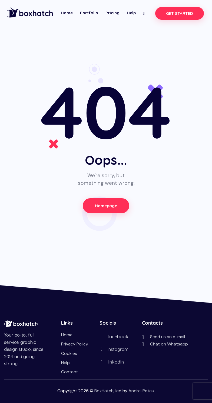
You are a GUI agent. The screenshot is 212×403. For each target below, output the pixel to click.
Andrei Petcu (141, 391)
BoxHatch (104, 391)
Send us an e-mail (167, 337)
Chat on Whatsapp (169, 344)
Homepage (106, 205)
